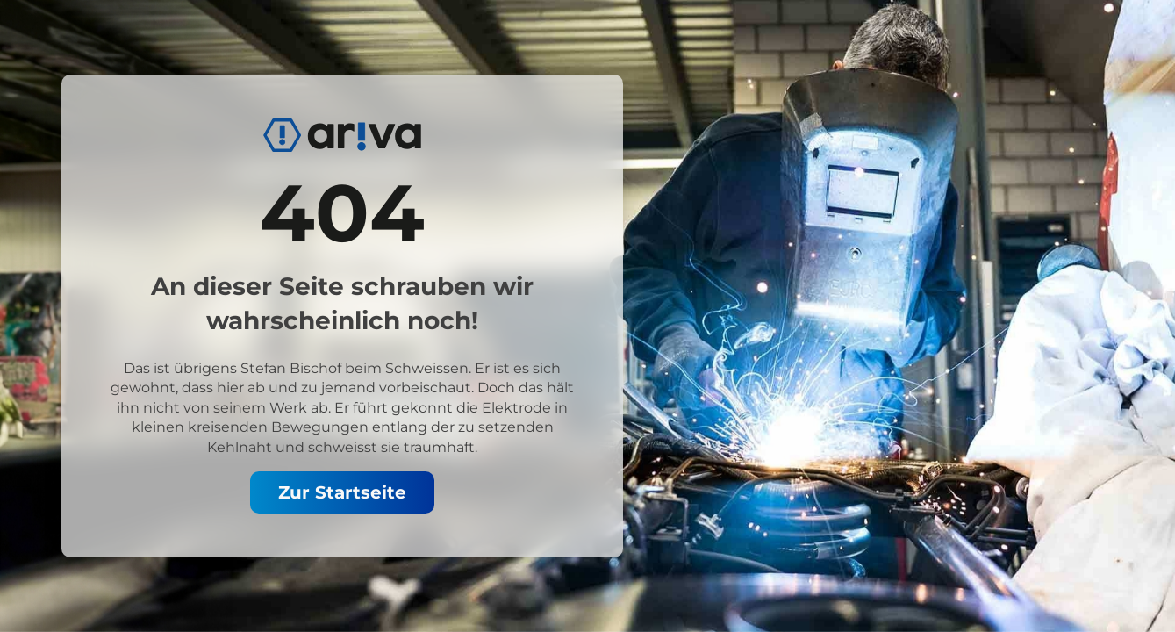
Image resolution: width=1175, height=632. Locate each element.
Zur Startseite (342, 492)
